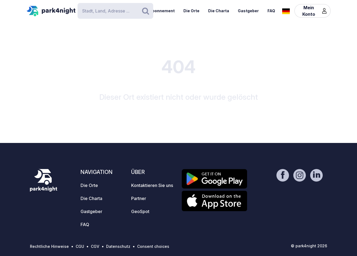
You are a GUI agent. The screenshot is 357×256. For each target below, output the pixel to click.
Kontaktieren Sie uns (152, 185)
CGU (80, 246)
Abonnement (162, 10)
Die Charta (218, 10)
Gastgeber (248, 10)
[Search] (115, 11)
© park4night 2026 (309, 245)
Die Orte (191, 10)
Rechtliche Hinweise (49, 246)
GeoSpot (140, 211)
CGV (95, 246)
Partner (138, 198)
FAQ (271, 10)
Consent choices (153, 246)
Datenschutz (118, 246)
